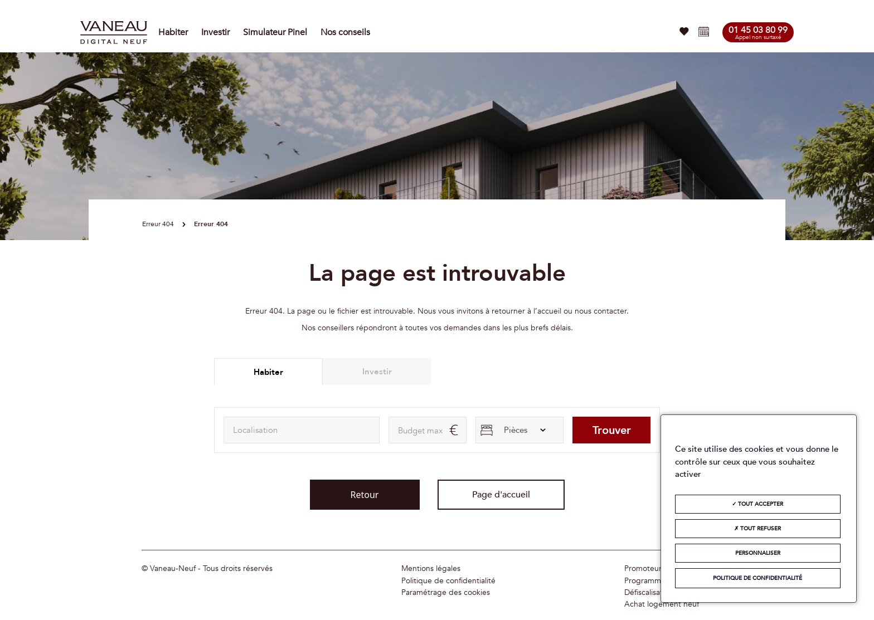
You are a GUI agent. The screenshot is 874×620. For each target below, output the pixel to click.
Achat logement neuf (661, 604)
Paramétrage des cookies (445, 592)
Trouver (612, 430)
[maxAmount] (428, 430)
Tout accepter (757, 504)
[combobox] (302, 430)
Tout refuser (757, 529)
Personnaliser (757, 553)
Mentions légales (430, 568)
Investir (215, 32)
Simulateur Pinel (275, 32)
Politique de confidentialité (448, 581)
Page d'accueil (501, 495)
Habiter (173, 32)
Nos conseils (345, 32)
